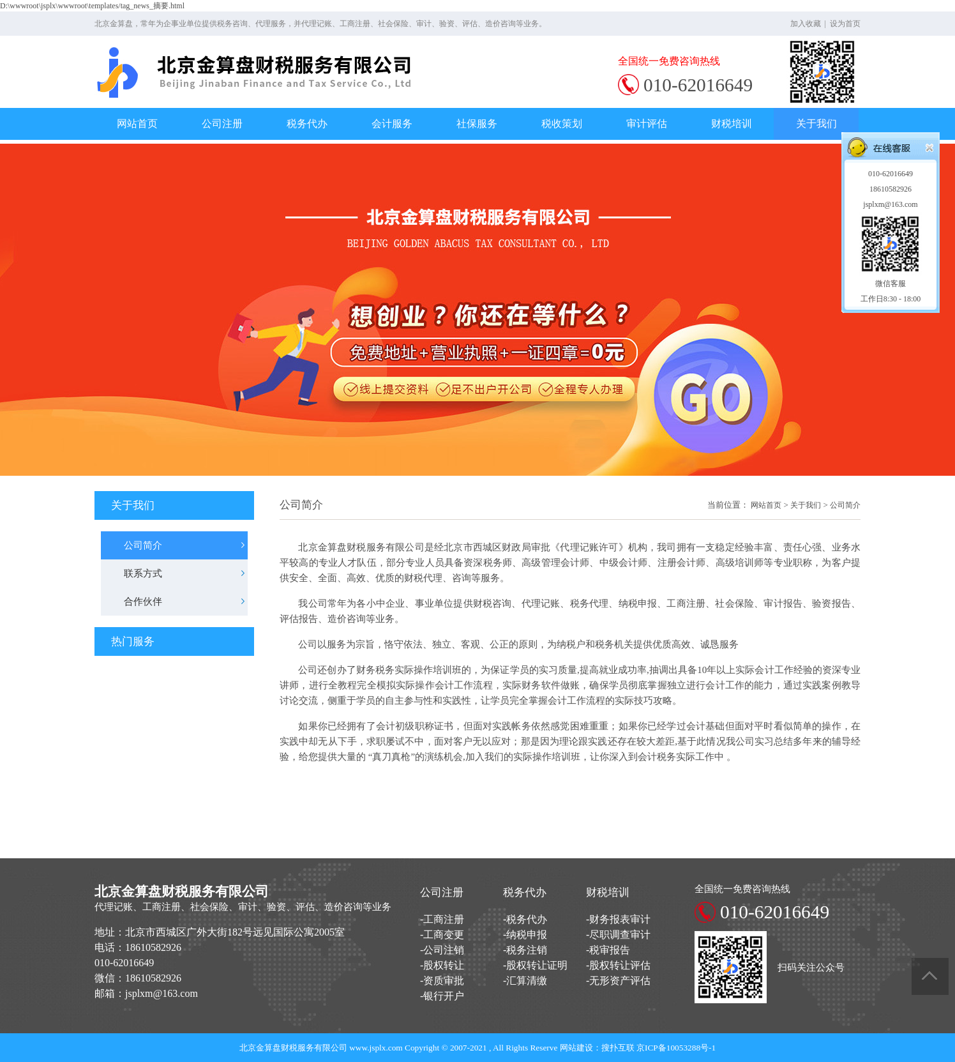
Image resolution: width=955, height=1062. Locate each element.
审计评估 (646, 123)
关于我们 (816, 123)
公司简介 (845, 505)
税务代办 (307, 123)
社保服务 (476, 123)
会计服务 (392, 123)
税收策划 (561, 123)
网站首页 (137, 123)
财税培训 (731, 123)
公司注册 (222, 123)
